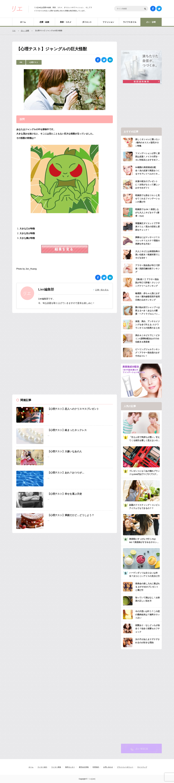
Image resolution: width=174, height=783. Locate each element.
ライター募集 (56, 767)
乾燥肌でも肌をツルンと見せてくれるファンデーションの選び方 (147, 198)
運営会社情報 (84, 767)
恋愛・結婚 (44, 22)
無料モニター (70, 767)
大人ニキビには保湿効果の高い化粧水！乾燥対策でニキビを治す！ (147, 254)
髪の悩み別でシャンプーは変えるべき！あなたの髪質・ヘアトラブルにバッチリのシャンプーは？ (147, 311)
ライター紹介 (42, 767)
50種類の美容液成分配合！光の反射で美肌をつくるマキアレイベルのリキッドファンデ (147, 170)
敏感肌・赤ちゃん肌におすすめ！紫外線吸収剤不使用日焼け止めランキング (147, 296)
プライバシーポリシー (125, 767)
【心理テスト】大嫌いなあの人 (65, 451)
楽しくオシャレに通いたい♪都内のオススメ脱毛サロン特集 (147, 142)
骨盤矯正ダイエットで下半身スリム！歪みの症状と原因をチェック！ (147, 226)
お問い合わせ (108, 767)
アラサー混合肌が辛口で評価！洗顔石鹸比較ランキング (147, 268)
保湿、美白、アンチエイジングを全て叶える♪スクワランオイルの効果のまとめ (147, 324)
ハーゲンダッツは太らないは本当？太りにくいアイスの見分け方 (144, 574)
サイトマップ (142, 767)
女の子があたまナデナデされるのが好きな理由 (147, 641)
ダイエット (87, 22)
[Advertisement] (32, 334)
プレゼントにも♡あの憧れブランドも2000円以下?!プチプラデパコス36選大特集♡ (144, 473)
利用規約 (96, 767)
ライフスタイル (129, 22)
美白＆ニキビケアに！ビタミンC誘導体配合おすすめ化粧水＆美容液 (147, 338)
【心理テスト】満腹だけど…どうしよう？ (71, 515)
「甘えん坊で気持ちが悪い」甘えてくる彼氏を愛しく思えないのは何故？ (144, 439)
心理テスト (33, 62)
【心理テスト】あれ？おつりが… (66, 472)
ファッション (108, 22)
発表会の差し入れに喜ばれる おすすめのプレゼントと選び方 (147, 586)
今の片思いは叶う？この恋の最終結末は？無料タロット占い (147, 614)
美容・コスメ (65, 22)
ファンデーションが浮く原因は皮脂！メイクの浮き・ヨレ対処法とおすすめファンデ (147, 156)
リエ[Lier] (91, 779)
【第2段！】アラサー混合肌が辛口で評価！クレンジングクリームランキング (147, 282)
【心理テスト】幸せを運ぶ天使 (65, 494)
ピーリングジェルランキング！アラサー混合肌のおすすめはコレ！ (147, 352)
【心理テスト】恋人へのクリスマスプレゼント (73, 409)
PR (21, 62)
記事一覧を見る (102, 290)
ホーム (23, 22)
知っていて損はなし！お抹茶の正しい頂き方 (147, 599)
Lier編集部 (46, 289)
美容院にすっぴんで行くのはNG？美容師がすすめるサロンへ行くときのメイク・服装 (144, 541)
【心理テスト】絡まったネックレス (67, 430)
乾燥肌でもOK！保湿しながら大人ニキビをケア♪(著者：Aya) (147, 212)
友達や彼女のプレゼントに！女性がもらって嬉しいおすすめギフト (147, 184)
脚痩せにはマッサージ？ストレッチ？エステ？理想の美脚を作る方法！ (147, 240)
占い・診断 (151, 22)
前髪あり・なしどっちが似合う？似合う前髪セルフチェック (147, 628)
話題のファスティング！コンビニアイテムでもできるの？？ (144, 506)
